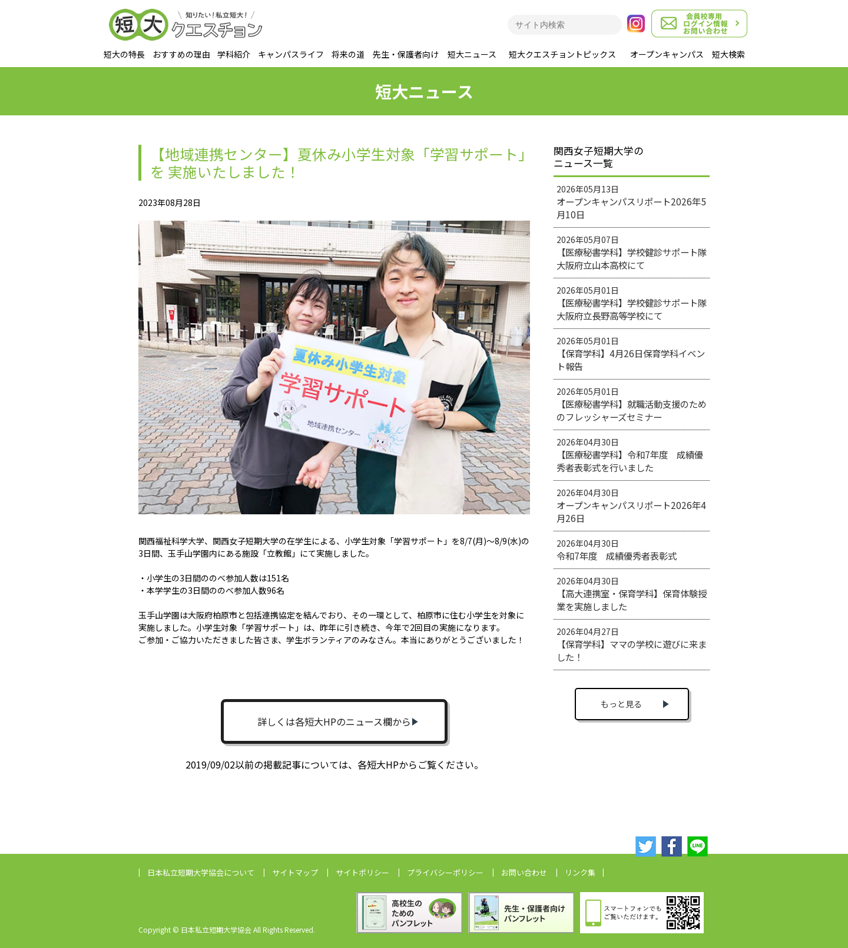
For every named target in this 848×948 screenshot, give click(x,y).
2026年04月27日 (631, 644)
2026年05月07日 (631, 252)
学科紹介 (233, 54)
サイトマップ (295, 872)
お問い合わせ (524, 872)
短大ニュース (472, 54)
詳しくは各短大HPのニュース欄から (334, 721)
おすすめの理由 (181, 54)
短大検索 (728, 54)
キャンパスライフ (291, 54)
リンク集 (580, 872)
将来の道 (348, 54)
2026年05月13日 (631, 202)
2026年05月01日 (631, 303)
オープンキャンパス (667, 54)
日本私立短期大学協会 (200, 872)
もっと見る (621, 704)
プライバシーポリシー (445, 872)
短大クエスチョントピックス (562, 54)
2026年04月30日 (629, 455)
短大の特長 (124, 54)
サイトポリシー (362, 872)
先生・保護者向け (406, 54)
